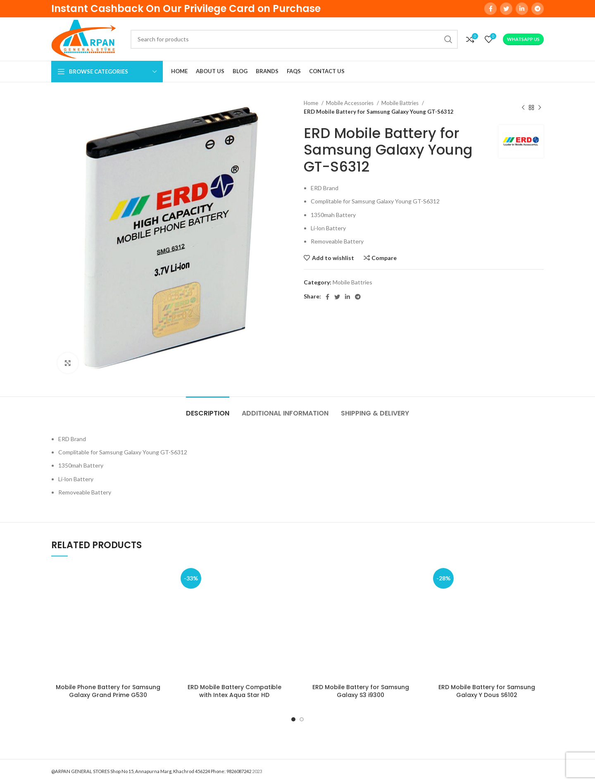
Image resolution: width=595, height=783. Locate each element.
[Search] (294, 39)
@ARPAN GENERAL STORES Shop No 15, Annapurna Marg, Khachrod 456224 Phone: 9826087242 (151, 771)
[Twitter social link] (506, 8)
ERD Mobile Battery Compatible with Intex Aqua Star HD (234, 691)
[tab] (207, 409)
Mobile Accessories (350, 103)
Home (311, 103)
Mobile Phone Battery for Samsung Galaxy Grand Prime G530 (108, 691)
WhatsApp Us (523, 39)
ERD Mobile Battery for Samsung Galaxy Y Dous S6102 (486, 691)
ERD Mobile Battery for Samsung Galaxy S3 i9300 (360, 691)
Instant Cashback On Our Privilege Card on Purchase (186, 8)
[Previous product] (523, 107)
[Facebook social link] (490, 8)
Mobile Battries (400, 103)
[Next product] (540, 107)
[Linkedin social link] (522, 8)
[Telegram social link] (537, 8)
